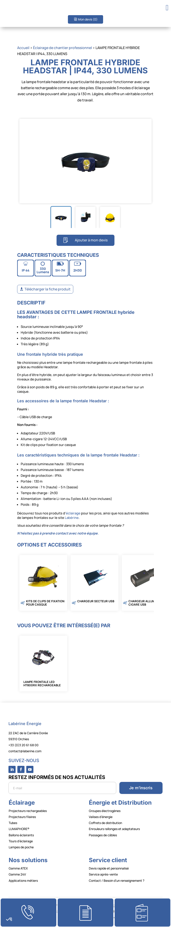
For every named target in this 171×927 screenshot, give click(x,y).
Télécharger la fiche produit (47, 289)
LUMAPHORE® (19, 829)
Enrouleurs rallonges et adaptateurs (114, 829)
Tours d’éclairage (21, 841)
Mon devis (88, 19)
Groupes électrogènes (104, 811)
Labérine (71, 517)
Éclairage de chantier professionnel (62, 47)
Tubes (13, 823)
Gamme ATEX (18, 868)
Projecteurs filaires (22, 817)
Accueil (23, 47)
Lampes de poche (21, 847)
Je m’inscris (141, 787)
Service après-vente (103, 874)
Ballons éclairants (21, 835)
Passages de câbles (103, 835)
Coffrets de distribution (105, 823)
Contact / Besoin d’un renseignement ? (116, 880)
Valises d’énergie (100, 817)
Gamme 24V (17, 874)
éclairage (73, 513)
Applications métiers (23, 880)
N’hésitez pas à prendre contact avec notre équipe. (58, 533)
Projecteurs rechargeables (28, 811)
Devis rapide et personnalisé (109, 868)
